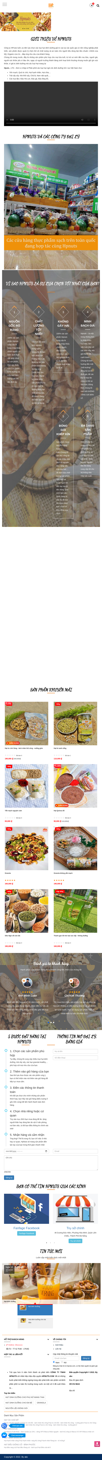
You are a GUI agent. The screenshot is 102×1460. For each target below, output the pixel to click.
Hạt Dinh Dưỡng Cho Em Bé (18, 1403)
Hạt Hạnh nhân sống (11, 1441)
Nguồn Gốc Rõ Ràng (14, 326)
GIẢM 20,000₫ (63, 805)
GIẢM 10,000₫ (14, 743)
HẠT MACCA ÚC (11, 1429)
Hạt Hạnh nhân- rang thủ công (30, 1441)
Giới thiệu (59, 1345)
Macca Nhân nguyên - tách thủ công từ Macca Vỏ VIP (63, 1432)
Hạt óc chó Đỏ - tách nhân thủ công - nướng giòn (66, 1423)
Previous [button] (5, 207)
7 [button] (29, 267)
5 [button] (21, 267)
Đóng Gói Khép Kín (63, 430)
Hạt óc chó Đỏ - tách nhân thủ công (35, 1423)
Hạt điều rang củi (10, 1447)
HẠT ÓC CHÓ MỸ (11, 1420)
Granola (41, 1403)
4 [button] (17, 267)
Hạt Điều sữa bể (44, 1447)
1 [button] (6, 267)
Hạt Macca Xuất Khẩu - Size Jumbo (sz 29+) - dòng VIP (23, 1432)
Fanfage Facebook (26, 1228)
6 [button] (25, 267)
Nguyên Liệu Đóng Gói (16, 1408)
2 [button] (10, 267)
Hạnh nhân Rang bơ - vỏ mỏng (53, 1441)
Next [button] (96, 207)
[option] (25, 21)
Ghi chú (51, 1162)
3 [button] (14, 267)
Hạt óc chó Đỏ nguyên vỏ (13, 1423)
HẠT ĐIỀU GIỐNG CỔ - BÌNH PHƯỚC (19, 1445)
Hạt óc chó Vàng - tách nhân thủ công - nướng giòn (58, 1425)
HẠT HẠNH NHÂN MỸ (13, 1438)
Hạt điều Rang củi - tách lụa (27, 1447)
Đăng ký (9, 1178)
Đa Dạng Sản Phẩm (87, 430)
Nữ (63, 1362)
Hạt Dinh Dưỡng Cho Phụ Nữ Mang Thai (24, 1397)
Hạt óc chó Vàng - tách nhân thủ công (26, 1425)
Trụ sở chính (75, 1228)
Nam (56, 1362)
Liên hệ (58, 1349)
